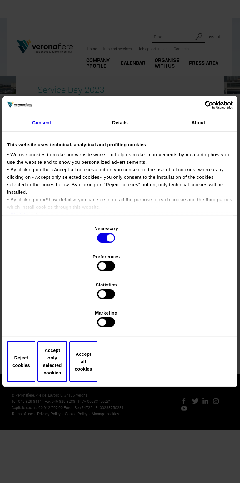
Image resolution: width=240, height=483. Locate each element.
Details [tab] (120, 173)
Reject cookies (44, 319)
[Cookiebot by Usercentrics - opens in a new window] (205, 155)
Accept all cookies (196, 319)
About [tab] (198, 173)
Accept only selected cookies (120, 319)
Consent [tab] (41, 173)
